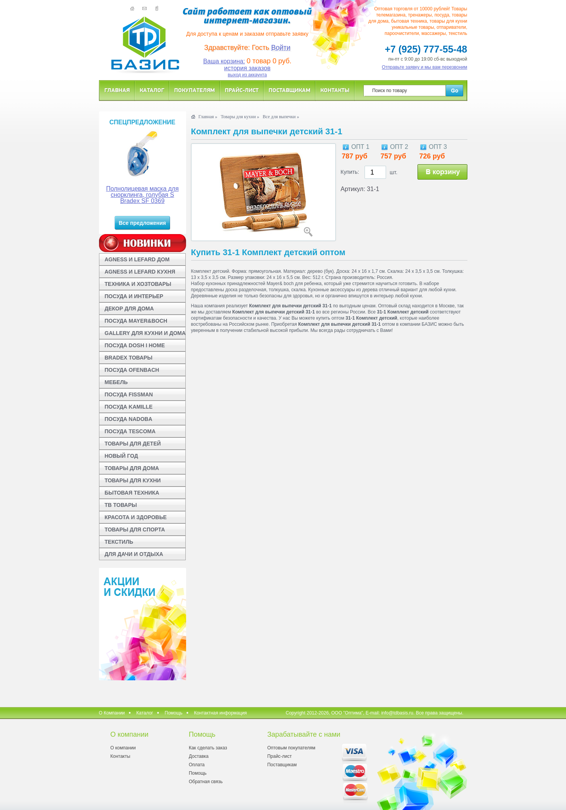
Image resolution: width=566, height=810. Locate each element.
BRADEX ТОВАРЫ (129, 358)
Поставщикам (289, 90)
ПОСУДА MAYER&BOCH (136, 321)
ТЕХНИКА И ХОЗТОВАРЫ (138, 284)
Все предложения (142, 223)
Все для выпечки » (281, 116)
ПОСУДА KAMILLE (129, 407)
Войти (280, 47)
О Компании (112, 713)
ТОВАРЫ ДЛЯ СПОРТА (135, 529)
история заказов (247, 68)
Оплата (197, 764)
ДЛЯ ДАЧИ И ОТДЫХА (134, 554)
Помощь (173, 713)
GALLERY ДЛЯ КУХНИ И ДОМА (145, 333)
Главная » (207, 116)
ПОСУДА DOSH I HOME (135, 345)
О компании (123, 748)
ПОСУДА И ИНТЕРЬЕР (134, 296)
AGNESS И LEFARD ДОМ (137, 259)
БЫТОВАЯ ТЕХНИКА (132, 493)
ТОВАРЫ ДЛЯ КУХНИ (133, 480)
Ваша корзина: (224, 61)
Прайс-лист (242, 90)
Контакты (335, 90)
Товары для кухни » (240, 116)
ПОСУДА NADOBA (128, 419)
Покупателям (194, 90)
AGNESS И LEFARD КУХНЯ (140, 272)
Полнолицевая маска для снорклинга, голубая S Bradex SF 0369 (142, 194)
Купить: (350, 172)
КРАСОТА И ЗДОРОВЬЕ (136, 517)
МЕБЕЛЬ (116, 382)
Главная (117, 90)
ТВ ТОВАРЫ (121, 505)
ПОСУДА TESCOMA (130, 431)
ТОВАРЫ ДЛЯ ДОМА (132, 468)
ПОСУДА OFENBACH (132, 370)
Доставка (199, 756)
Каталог (152, 90)
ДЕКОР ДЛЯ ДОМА (129, 308)
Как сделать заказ (208, 748)
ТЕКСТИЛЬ (119, 542)
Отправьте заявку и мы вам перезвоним (424, 67)
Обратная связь (206, 781)
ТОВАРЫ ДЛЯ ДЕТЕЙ (133, 443)
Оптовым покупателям (291, 748)
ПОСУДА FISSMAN (129, 394)
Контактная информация (220, 713)
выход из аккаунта (247, 75)
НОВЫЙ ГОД (121, 456)
